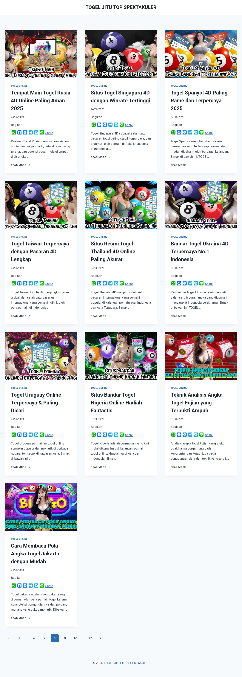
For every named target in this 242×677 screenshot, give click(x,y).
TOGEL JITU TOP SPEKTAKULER (126, 663)
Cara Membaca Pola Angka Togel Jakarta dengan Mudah (35, 554)
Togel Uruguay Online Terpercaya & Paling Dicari (36, 403)
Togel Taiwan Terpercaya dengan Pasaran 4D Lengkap (40, 251)
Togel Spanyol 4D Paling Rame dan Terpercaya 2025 (199, 100)
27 (90, 638)
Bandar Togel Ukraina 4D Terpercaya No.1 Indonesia (200, 251)
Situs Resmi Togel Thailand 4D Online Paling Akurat (113, 251)
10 (75, 638)
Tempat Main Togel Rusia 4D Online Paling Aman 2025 (40, 100)
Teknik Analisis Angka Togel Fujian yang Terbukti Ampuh (197, 403)
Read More (20, 164)
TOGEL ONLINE (19, 86)
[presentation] (41, 54)
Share (49, 133)
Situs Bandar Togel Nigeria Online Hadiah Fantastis (116, 403)
